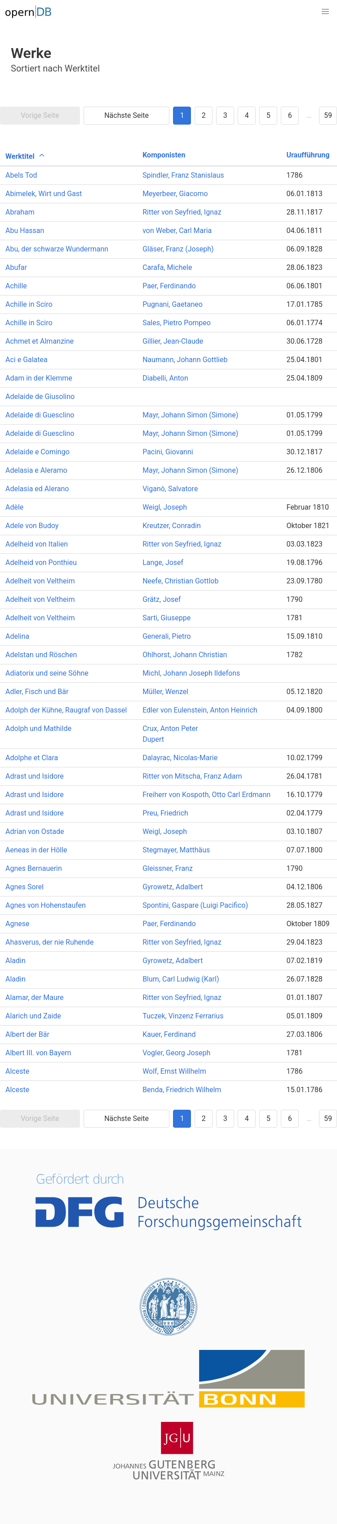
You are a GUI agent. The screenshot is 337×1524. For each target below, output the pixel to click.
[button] (325, 11)
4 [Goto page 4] (247, 115)
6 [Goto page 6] (290, 115)
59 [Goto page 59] (328, 115)
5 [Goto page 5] (268, 115)
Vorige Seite (40, 115)
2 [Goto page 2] (204, 115)
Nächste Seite (126, 115)
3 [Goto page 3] (225, 115)
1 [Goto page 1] (182, 115)
